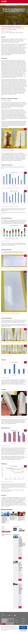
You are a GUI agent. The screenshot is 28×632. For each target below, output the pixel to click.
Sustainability (16, 622)
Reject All (23, 628)
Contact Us (6, 531)
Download (21, 530)
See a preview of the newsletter (11, 621)
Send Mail (3, 530)
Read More (20, 558)
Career (16, 619)
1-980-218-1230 (4, 528)
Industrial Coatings (4, 534)
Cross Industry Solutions (23, 621)
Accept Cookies (23, 626)
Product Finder (23, 620)
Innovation (23, 623)
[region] (14, 628)
